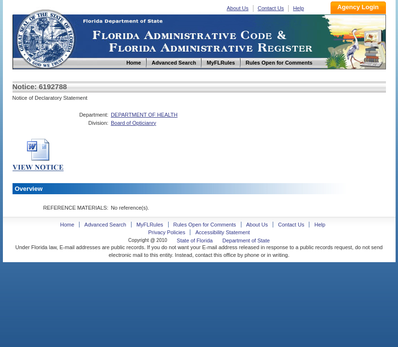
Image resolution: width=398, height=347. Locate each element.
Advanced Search (105, 224)
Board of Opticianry (133, 123)
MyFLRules (149, 224)
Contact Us (271, 8)
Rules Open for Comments (204, 224)
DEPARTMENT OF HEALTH (144, 115)
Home (45, 38)
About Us (238, 8)
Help (298, 8)
